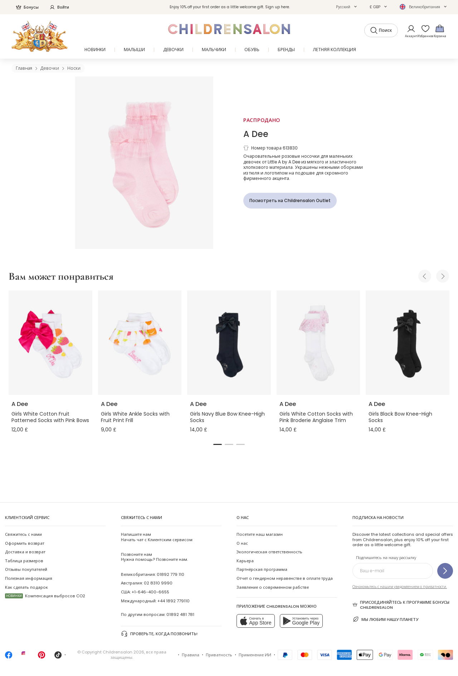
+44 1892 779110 (173, 601)
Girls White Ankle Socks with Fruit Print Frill (135, 417)
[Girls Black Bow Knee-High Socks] (407, 342)
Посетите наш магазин (260, 534)
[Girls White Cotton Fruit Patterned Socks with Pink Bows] (50, 342)
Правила (190, 655)
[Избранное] (423, 31)
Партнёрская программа (262, 569)
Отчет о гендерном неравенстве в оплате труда (285, 578)
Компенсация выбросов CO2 (45, 596)
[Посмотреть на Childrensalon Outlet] (290, 201)
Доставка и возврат (25, 552)
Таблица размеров (24, 561)
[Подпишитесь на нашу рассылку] (445, 571)
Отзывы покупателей (26, 569)
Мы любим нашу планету (385, 619)
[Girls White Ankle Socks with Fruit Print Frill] (140, 342)
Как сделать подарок (26, 587)
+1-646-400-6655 (150, 592)
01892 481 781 (180, 614)
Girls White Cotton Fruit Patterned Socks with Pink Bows (50, 417)
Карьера (245, 561)
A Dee (255, 134)
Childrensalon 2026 (123, 652)
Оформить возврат (24, 543)
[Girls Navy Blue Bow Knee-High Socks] (229, 342)
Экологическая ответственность (269, 552)
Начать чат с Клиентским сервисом (157, 537)
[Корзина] (440, 31)
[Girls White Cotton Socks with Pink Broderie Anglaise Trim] (318, 342)
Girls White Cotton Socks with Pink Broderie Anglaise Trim (316, 417)
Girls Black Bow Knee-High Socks (400, 417)
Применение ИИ (255, 655)
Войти (59, 7)
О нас (242, 543)
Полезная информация (28, 578)
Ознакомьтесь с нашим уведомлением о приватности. (399, 586)
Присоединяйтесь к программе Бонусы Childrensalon (400, 605)
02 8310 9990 (158, 583)
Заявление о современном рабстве (273, 587)
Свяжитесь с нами (23, 534)
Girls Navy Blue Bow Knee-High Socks (227, 417)
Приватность (219, 655)
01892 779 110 (170, 574)
